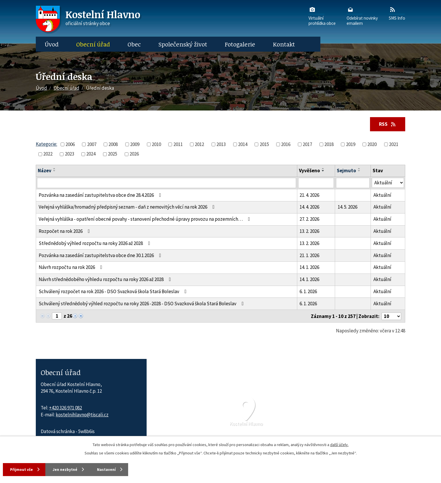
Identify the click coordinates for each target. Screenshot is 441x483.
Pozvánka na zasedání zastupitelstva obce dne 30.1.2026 (101, 255)
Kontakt (284, 44)
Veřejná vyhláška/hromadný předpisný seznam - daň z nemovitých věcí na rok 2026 (128, 207)
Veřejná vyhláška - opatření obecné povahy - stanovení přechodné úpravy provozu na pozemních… (145, 219)
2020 (372, 144)
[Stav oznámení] (388, 183)
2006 (70, 144)
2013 (221, 144)
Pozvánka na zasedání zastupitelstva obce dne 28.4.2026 (101, 195)
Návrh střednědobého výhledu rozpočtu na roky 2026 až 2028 (106, 279)
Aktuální (382, 195)
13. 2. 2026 (309, 231)
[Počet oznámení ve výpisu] (391, 316)
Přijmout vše (23, 469)
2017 (307, 144)
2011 (178, 144)
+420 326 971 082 (65, 408)
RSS (386, 124)
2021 (393, 144)
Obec (134, 44)
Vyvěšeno (309, 171)
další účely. (339, 444)
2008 (113, 144)
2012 (199, 144)
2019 (350, 144)
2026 (134, 154)
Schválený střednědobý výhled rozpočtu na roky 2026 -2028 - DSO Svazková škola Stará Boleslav (142, 304)
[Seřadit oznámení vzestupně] (54, 169)
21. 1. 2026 (309, 255)
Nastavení (118, 469)
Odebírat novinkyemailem (362, 16)
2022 (48, 154)
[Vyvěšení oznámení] (316, 183)
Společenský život (182, 44)
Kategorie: (46, 144)
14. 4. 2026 (309, 207)
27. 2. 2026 (309, 219)
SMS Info (397, 13)
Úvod (52, 44)
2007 (91, 144)
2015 (264, 144)
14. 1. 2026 (309, 268)
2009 (134, 144)
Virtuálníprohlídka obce (322, 16)
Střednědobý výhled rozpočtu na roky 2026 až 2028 (95, 243)
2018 (329, 144)
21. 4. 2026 (309, 195)
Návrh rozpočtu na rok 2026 (71, 268)
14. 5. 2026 (347, 207)
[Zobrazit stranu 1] (57, 316)
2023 (69, 154)
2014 (242, 144)
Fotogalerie (240, 44)
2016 (285, 144)
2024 (91, 154)
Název (44, 171)
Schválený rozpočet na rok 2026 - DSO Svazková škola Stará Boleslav (114, 292)
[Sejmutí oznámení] (353, 183)
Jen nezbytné (72, 469)
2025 (112, 154)
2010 (156, 144)
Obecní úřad (93, 44)
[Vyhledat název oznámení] (166, 183)
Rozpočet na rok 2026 (65, 231)
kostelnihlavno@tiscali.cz (82, 415)
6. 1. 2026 (308, 292)
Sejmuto (346, 171)
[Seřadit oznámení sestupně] (54, 171)
